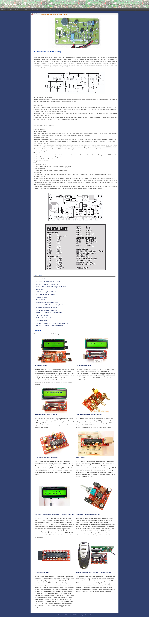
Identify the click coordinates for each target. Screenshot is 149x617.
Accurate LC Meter (41, 279)
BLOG (17, 9)
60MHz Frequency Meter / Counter (46, 292)
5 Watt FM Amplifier (42, 320)
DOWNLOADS (46, 9)
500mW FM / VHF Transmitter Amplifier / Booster (51, 287)
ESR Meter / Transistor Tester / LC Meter (48, 281)
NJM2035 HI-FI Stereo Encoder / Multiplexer (49, 325)
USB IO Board (40, 289)
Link (61, 334)
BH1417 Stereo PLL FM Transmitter (47, 310)
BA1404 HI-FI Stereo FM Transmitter (47, 284)
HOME (3, 9)
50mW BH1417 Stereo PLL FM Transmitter (49, 312)
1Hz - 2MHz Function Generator (45, 294)
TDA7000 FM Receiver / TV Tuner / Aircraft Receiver (52, 323)
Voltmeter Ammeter (41, 297)
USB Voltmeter (40, 300)
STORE (10, 9)
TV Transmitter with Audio (43, 318)
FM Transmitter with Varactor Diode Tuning (53, 14)
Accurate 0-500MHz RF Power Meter (47, 302)
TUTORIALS (36, 9)
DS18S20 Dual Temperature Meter (46, 307)
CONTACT (56, 9)
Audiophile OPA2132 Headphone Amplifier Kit (50, 305)
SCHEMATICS (25, 9)
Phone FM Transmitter (42, 315)
